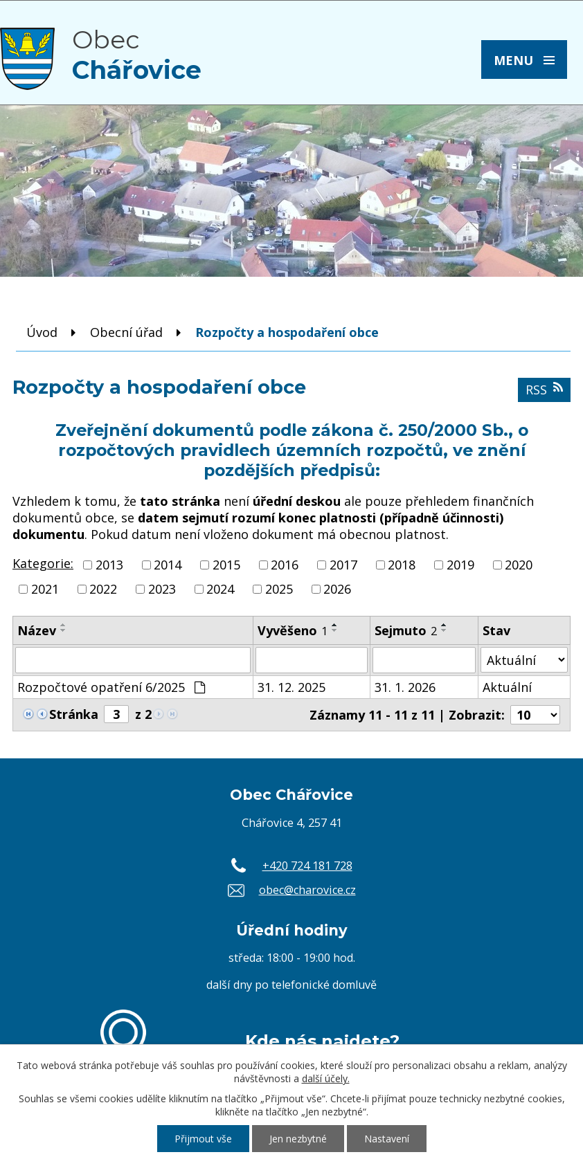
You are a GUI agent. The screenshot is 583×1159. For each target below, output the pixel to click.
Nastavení (386, 1138)
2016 (284, 564)
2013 (109, 564)
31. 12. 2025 (291, 687)
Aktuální (507, 687)
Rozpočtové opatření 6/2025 (111, 687)
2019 (460, 564)
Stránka (73, 714)
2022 (103, 589)
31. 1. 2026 (405, 687)
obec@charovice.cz (307, 889)
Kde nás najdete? (322, 1040)
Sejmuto (406, 630)
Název (36, 630)
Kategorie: (42, 563)
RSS (544, 389)
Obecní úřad (126, 332)
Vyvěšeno (293, 630)
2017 (343, 564)
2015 (226, 564)
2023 (162, 589)
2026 (337, 589)
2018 (401, 564)
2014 (167, 564)
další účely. (326, 1078)
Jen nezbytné (298, 1138)
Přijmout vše (203, 1138)
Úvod (41, 332)
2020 (518, 564)
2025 (279, 589)
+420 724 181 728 (307, 865)
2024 (220, 589)
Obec (136, 54)
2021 (45, 589)
